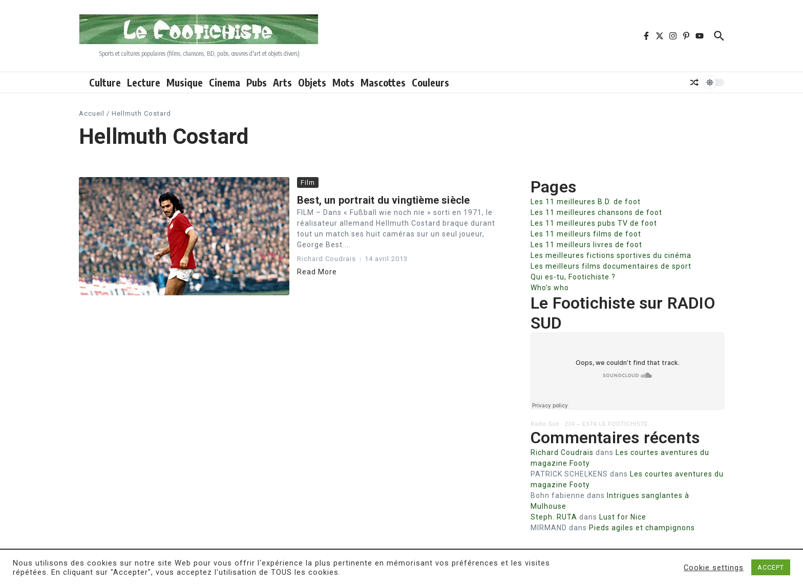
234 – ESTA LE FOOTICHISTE (606, 424)
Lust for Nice (622, 517)
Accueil (91, 113)
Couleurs (430, 82)
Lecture (143, 82)
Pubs (256, 82)
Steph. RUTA (554, 517)
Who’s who (550, 288)
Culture (105, 82)
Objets (312, 82)
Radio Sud (545, 424)
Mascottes (383, 82)
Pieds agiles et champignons (642, 528)
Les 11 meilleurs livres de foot (586, 245)
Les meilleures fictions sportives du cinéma (611, 255)
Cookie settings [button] (714, 567)
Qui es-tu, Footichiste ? (573, 277)
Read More (317, 272)
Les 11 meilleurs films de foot (586, 234)
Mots (343, 82)
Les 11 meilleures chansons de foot (596, 212)
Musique (184, 82)
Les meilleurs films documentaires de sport (611, 266)
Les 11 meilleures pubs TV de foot (594, 223)
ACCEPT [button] (770, 567)
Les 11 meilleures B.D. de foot (586, 202)
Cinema (224, 82)
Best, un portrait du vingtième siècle (383, 200)
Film (308, 182)
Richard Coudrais (562, 452)
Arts (282, 82)
